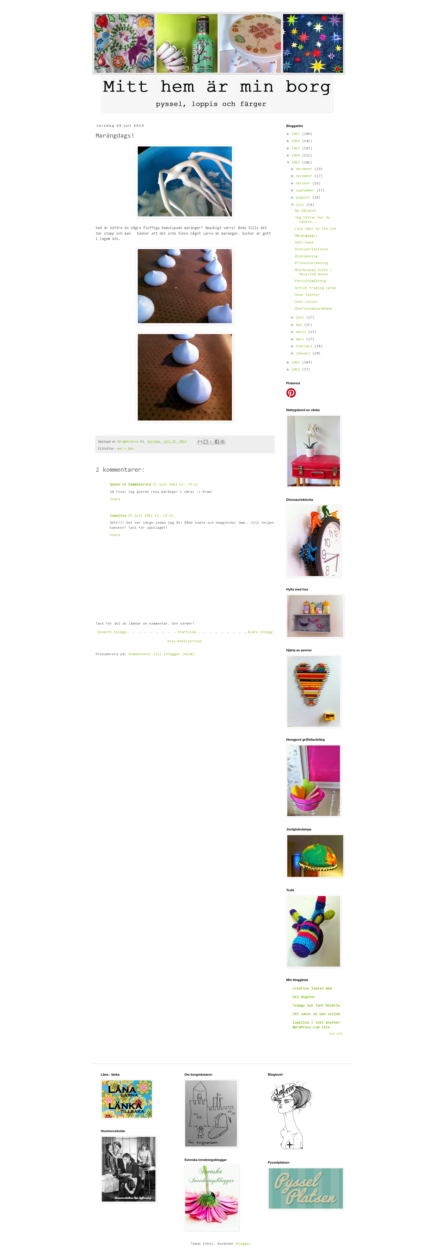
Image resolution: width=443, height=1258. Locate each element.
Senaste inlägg (111, 632)
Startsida (186, 632)
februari (305, 346)
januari (304, 353)
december (305, 169)
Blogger (243, 1244)
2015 (297, 148)
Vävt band (304, 242)
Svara (115, 499)
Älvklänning (306, 256)
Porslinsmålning (310, 281)
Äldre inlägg (260, 632)
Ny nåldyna (305, 211)
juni (301, 317)
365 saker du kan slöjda (316, 1014)
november (305, 176)
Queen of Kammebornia (130, 484)
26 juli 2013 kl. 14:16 (150, 516)
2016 (297, 141)
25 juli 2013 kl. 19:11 (175, 484)
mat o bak (125, 449)
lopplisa (118, 516)
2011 (297, 369)
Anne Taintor (307, 295)
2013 (297, 162)
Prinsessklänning (311, 263)
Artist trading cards (315, 288)
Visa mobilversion (184, 641)
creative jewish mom (312, 988)
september (306, 190)
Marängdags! (306, 236)
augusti (304, 197)
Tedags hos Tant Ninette (316, 1005)
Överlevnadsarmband (313, 309)
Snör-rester (306, 302)
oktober (304, 183)
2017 (297, 134)
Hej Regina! (304, 997)
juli (301, 205)
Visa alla (335, 1033)
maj (300, 325)
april (302, 332)
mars (301, 339)
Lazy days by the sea (315, 229)
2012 (297, 362)
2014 (297, 155)
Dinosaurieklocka (311, 249)
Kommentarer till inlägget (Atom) (162, 654)
